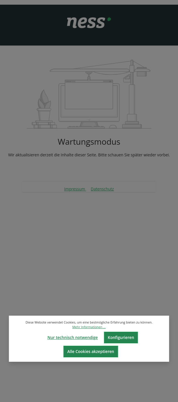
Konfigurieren (121, 337)
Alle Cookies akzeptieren (90, 351)
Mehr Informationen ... (89, 327)
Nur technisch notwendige (72, 337)
